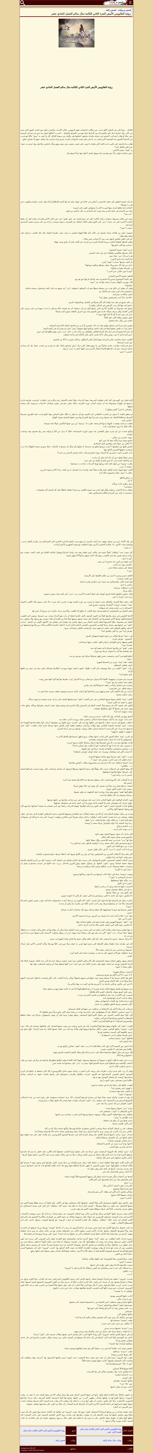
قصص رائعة (60, 1440)
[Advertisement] (76, 67)
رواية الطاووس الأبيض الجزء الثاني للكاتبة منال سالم (44, 1431)
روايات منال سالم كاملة (112, 1440)
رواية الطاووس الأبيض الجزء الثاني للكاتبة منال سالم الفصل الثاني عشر (101, 1430)
